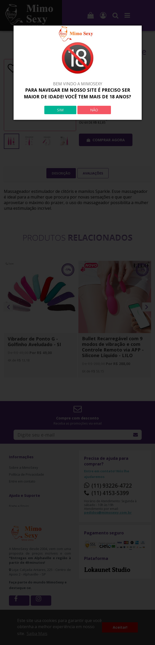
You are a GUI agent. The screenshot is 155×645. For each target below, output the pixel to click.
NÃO (94, 110)
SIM (60, 110)
